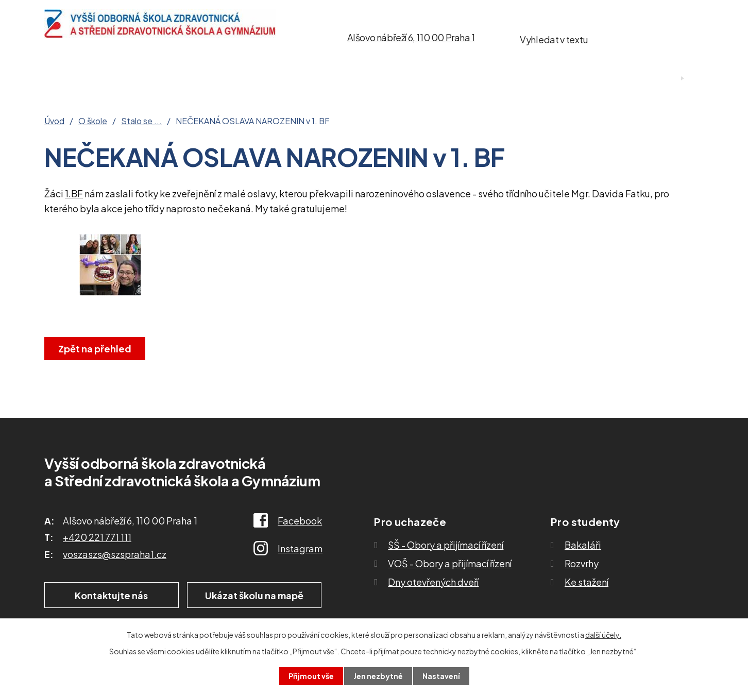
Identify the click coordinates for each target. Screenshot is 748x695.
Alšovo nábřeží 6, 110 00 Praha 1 (411, 37)
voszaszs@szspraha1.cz (114, 554)
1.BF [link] (74, 193)
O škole (124, 79)
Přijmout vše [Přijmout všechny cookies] (311, 676)
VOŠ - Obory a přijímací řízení (450, 563)
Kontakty (516, 79)
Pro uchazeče (212, 79)
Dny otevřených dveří (433, 582)
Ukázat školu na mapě (255, 595)
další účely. (603, 634)
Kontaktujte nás (110, 595)
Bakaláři (583, 545)
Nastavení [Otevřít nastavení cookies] (441, 676)
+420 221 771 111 (97, 537)
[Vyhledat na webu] (648, 37)
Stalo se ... (141, 121)
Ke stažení (433, 79)
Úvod (58, 79)
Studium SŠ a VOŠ (327, 79)
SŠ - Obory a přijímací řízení (445, 545)
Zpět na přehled (94, 348)
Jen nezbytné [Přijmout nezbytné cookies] (378, 676)
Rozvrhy (582, 563)
